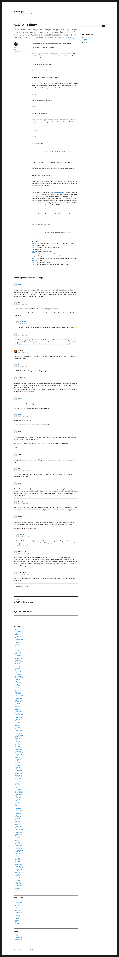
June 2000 (17, 877)
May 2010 (17, 687)
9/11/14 (85, 37)
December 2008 (19, 714)
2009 (33, 243)
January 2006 (18, 770)
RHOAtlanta (18, 917)
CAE (16, 901)
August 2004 (18, 797)
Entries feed (18, 936)
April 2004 (17, 804)
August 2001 (18, 855)
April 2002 (17, 842)
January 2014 (18, 631)
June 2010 (17, 685)
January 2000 (18, 885)
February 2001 (18, 864)
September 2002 (19, 834)
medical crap (18, 909)
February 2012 (18, 653)
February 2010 (18, 692)
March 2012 (18, 652)
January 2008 (18, 732)
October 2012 (18, 641)
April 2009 (17, 708)
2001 (33, 262)
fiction (16, 904)
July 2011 (17, 665)
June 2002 (17, 839)
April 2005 (17, 784)
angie (20, 398)
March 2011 (18, 671)
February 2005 (18, 788)
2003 (33, 258)
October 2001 (18, 851)
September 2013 (19, 633)
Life (15, 53)
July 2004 (17, 799)
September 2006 (19, 757)
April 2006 (17, 765)
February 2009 (18, 711)
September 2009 (19, 700)
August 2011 (18, 663)
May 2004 (17, 802)
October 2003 (18, 813)
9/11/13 (85, 40)
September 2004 (19, 796)
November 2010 (19, 677)
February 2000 (18, 883)
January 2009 (18, 713)
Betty (19, 414)
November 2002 (19, 831)
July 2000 (17, 875)
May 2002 (17, 840)
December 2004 (19, 791)
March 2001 (18, 863)
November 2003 (19, 812)
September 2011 (19, 661)
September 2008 (19, 719)
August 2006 (18, 759)
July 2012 (17, 646)
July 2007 (17, 741)
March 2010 (18, 690)
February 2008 (18, 730)
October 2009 (18, 698)
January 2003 (18, 828)
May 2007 (17, 744)
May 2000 (17, 879)
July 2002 (17, 837)
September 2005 (19, 776)
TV (16, 921)
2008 (33, 245)
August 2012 (18, 644)
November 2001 (19, 850)
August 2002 (18, 836)
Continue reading (66, 37)
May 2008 (17, 725)
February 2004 (18, 807)
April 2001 (17, 861)
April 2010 (17, 689)
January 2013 (18, 636)
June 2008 (17, 724)
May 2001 (17, 859)
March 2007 (18, 748)
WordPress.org (18, 939)
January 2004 (18, 808)
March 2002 (18, 843)
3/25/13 (85, 44)
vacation (17, 923)
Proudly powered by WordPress (27, 949)
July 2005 (17, 780)
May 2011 (17, 668)
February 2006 (18, 768)
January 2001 (18, 866)
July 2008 (17, 722)
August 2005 (18, 778)
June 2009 (17, 705)
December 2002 (19, 829)
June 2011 (17, 666)
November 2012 (19, 639)
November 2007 (19, 735)
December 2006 (19, 752)
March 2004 (18, 805)
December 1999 (19, 887)
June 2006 (17, 762)
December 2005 (19, 772)
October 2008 (18, 717)
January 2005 (18, 789)
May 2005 (17, 783)
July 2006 (17, 760)
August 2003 (18, 816)
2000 (33, 264)
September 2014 (19, 630)
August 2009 (18, 701)
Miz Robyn (23, 321)
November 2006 (19, 754)
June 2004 (17, 800)
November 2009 (19, 697)
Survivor (17, 920)
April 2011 (17, 669)
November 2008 (19, 716)
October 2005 (18, 775)
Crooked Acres (17, 51)
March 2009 (18, 709)
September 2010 (19, 681)
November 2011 (19, 658)
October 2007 (18, 737)
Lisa (19, 365)
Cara (19, 284)
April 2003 (17, 823)
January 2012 (18, 655)
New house (17, 910)
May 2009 (17, 706)
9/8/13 (85, 42)
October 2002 (18, 832)
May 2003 (17, 821)
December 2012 (19, 638)
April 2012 (17, 650)
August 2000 (18, 874)
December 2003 (19, 810)
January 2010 (18, 693)
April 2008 (17, 727)
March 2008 (18, 729)
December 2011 (18, 657)
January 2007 (18, 751)
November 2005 (19, 773)
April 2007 (17, 746)
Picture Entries (20, 53)
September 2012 (19, 642)
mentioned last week (61, 192)
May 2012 (17, 649)
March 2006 (18, 767)
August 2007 (18, 740)
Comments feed (19, 937)
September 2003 (19, 815)
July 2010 (17, 684)
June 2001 (17, 858)
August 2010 (18, 682)
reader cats (17, 915)
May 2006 (17, 764)
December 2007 (19, 733)
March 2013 (18, 634)
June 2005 (17, 781)
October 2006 (18, 756)
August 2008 (18, 721)
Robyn (15, 47)
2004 (33, 254)
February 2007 (18, 749)
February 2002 (18, 845)
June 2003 (17, 820)
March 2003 (18, 824)
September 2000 (19, 872)
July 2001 (17, 856)
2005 (33, 251)
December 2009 (19, 695)
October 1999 (18, 890)
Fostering (23, 51)
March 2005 (18, 786)
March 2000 (18, 882)
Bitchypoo (19, 11)
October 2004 (18, 794)
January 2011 (18, 674)
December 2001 (19, 848)
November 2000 (19, 869)
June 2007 (17, 743)
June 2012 (17, 647)
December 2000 (19, 867)
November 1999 (19, 888)
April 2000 (17, 880)
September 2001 (19, 853)
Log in (16, 934)
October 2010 (18, 679)
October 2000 (18, 871)
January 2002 (18, 847)
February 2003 (18, 826)
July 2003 (17, 818)
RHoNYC (17, 918)
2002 (33, 260)
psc (16, 914)
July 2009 (17, 703)
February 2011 (18, 673)
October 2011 (18, 660)
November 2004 (19, 792)
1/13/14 (85, 39)
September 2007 (19, 738)
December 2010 (19, 676)
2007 (33, 247)
